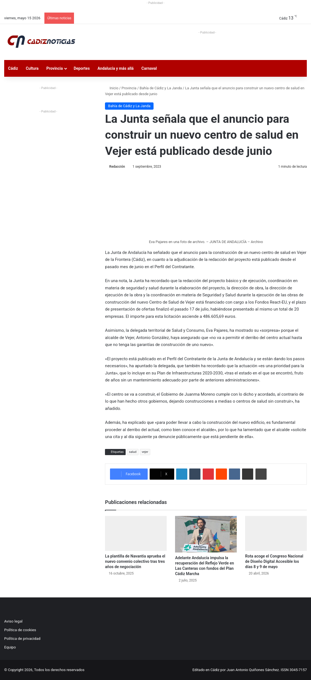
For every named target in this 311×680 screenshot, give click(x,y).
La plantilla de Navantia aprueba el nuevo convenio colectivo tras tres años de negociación (135, 561)
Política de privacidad (22, 638)
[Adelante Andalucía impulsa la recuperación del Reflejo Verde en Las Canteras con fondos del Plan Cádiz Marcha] (206, 534)
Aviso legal (13, 621)
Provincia (54, 68)
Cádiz (13, 68)
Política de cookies (20, 630)
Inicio (111, 88)
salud (133, 452)
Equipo (10, 647)
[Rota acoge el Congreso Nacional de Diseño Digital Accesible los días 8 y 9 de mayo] (276, 533)
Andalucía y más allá (115, 68)
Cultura (32, 68)
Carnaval (149, 68)
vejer (145, 452)
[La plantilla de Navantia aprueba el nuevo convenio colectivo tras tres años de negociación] (136, 533)
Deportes (82, 68)
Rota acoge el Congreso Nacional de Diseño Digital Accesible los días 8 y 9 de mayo (274, 561)
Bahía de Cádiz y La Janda (161, 88)
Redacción (117, 167)
